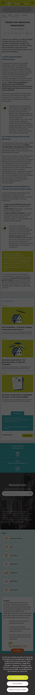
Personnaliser (17, 684)
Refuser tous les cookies (17, 690)
